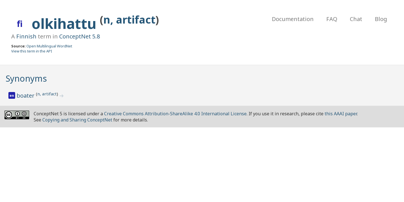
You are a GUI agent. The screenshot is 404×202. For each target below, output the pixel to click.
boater (26, 95)
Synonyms (26, 78)
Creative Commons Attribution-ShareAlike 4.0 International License (175, 114)
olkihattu (66, 23)
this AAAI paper (341, 114)
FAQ (331, 19)
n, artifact (129, 19)
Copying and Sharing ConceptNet (77, 120)
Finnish (26, 36)
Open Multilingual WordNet (49, 46)
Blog (381, 19)
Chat (356, 19)
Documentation (293, 19)
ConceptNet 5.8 (79, 36)
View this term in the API (31, 51)
